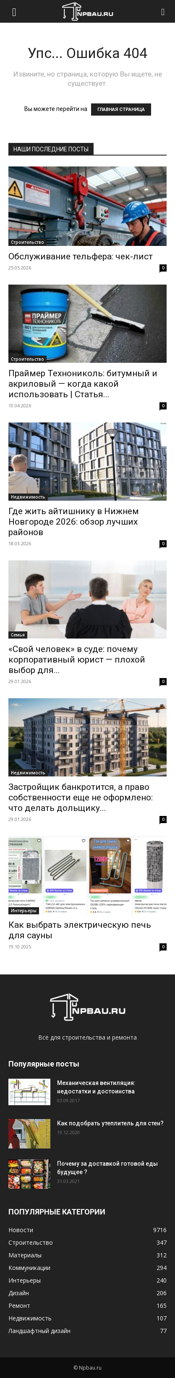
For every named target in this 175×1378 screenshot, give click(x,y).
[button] (14, 11)
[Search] (163, 11)
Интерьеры (24, 910)
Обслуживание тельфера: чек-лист (80, 256)
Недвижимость (28, 497)
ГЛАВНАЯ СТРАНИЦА (121, 109)
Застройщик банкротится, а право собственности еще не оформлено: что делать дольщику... (80, 797)
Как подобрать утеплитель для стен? (110, 1123)
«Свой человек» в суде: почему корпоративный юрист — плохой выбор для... (76, 659)
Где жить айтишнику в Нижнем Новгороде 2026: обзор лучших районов (73, 521)
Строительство (27, 242)
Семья (18, 635)
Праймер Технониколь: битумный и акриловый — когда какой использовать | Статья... (82, 383)
